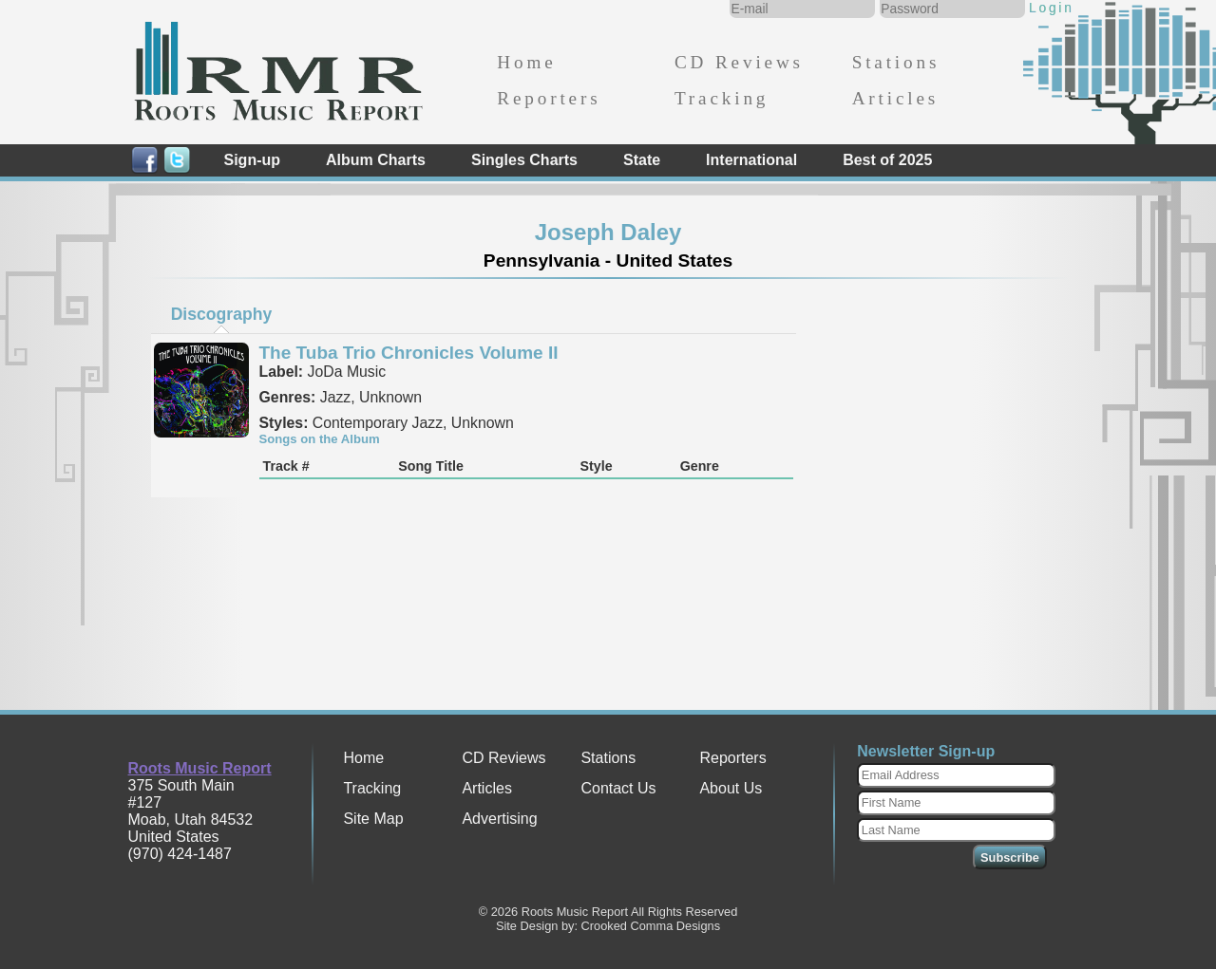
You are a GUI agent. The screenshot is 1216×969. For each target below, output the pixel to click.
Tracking (721, 98)
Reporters (548, 98)
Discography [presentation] (222, 314)
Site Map (373, 819)
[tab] (221, 314)
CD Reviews (739, 62)
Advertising (499, 819)
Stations (896, 62)
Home (526, 62)
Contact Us (618, 788)
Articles (895, 98)
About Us (730, 788)
